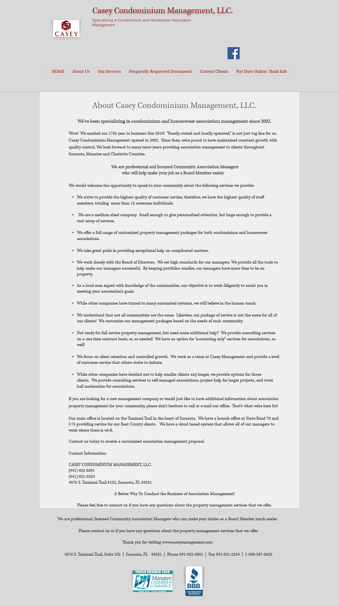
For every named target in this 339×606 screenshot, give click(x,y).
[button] (81, 71)
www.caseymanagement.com (187, 542)
